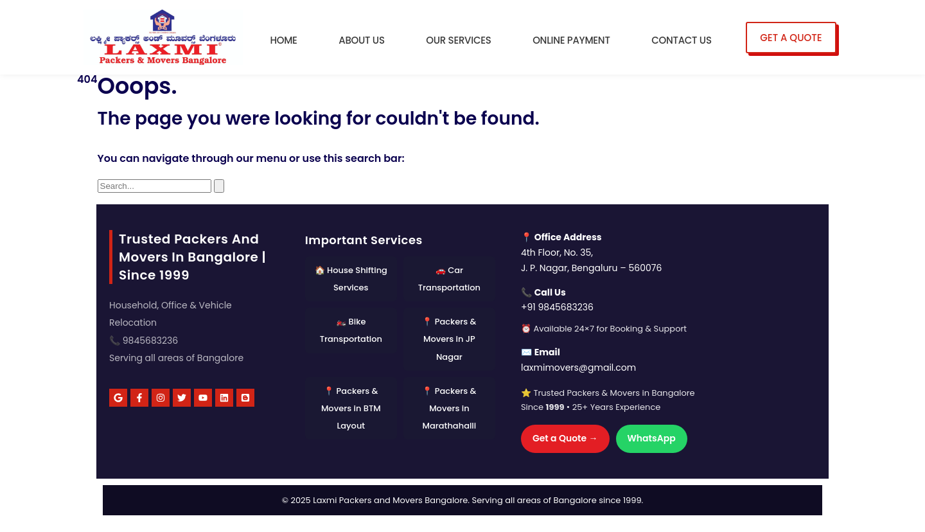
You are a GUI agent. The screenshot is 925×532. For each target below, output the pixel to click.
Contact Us (681, 40)
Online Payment (571, 40)
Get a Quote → (565, 438)
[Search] (219, 186)
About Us (361, 40)
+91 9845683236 (557, 307)
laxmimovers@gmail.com (578, 367)
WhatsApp (652, 438)
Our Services (458, 40)
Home (283, 40)
